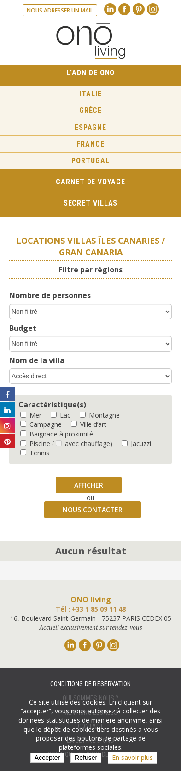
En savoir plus (132, 757)
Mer (30, 415)
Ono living (90, 41)
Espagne (90, 127)
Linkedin (110, 9)
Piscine (35, 443)
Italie (90, 93)
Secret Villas (91, 203)
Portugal (90, 160)
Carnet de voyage (90, 181)
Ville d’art (88, 424)
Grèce (90, 110)
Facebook (124, 9)
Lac (60, 415)
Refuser (86, 757)
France (90, 144)
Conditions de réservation (90, 684)
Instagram (153, 9)
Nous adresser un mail (60, 10)
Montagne (100, 415)
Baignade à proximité (56, 434)
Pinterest (139, 9)
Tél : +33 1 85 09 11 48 (91, 609)
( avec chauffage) (82, 443)
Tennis (34, 452)
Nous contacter (93, 509)
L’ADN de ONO (90, 72)
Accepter (47, 757)
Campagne (41, 424)
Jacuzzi (136, 443)
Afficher (88, 485)
